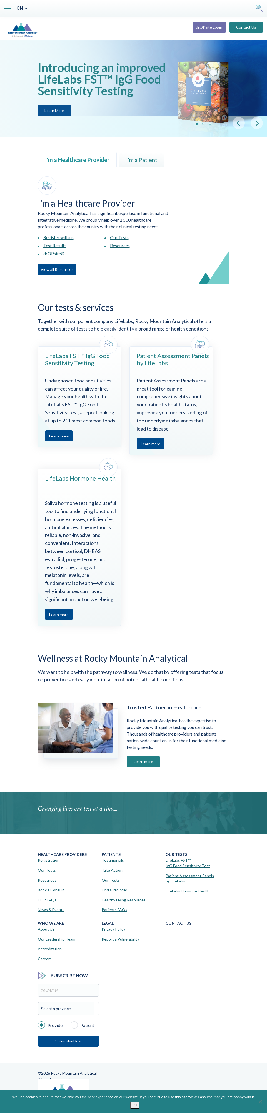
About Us (46, 929)
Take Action (112, 870)
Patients (111, 854)
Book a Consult (51, 889)
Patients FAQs (114, 909)
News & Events (51, 909)
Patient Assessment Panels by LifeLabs (190, 878)
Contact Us (246, 27)
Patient (82, 1025)
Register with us (58, 237)
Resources (120, 245)
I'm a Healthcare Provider (77, 159)
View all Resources (57, 269)
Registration (48, 860)
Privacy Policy (113, 929)
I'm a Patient (141, 159)
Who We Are (51, 923)
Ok (135, 1105)
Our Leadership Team (56, 939)
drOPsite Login (209, 27)
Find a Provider (114, 889)
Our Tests (119, 237)
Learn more (59, 436)
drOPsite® (54, 253)
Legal (108, 923)
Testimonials (113, 860)
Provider (51, 1025)
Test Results (54, 245)
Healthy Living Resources (124, 899)
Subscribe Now (68, 1041)
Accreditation (50, 948)
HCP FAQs (47, 899)
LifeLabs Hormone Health (187, 891)
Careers (45, 958)
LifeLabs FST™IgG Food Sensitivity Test (188, 863)
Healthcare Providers (62, 854)
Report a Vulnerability (120, 939)
